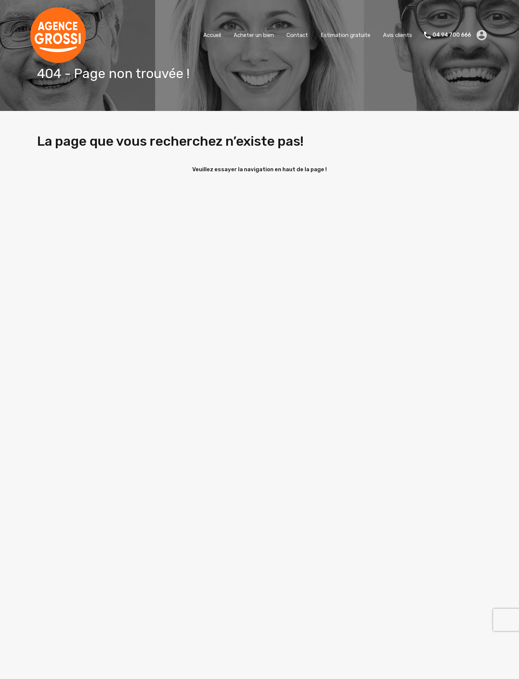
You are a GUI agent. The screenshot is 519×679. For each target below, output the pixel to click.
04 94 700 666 (451, 35)
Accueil (212, 35)
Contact (297, 35)
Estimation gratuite (345, 35)
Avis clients (397, 35)
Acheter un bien (254, 35)
